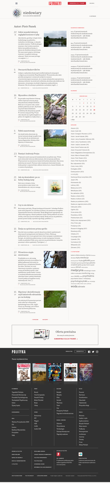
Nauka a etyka (75, 196)
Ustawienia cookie (39, 464)
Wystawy (59, 403)
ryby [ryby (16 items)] (78, 284)
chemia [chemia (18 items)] (88, 255)
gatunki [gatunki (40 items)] (86, 260)
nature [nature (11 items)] (72, 276)
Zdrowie (73, 248)
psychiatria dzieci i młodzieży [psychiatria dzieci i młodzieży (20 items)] (81, 279)
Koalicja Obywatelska (18, 430)
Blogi (80, 389)
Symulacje (74, 242)
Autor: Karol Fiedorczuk (79, 148)
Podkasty (82, 429)
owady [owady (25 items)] (76, 276)
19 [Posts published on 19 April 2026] (94, 110)
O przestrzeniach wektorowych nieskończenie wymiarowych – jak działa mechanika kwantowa (81, 35)
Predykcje (74, 226)
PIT (35, 418)
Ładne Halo (60, 476)
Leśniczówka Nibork (42, 476)
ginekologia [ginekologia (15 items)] (85, 263)
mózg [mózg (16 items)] (92, 273)
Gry (58, 408)
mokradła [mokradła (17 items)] (78, 273)
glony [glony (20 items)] (80, 265)
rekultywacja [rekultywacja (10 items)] (74, 284)
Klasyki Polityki (84, 424)
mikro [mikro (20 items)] (73, 274)
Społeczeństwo (83, 421)
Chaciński (82, 400)
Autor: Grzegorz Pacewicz (79, 134)
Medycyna (74, 188)
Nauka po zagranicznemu (79, 204)
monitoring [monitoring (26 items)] (85, 273)
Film (58, 398)
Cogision (55, 476)
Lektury (73, 185)
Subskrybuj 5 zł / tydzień (77, 3)
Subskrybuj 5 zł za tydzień (65, 339)
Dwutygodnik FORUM (17, 476)
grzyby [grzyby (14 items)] (84, 265)
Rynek (36, 412)
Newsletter (69, 351)
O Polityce (15, 464)
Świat (35, 389)
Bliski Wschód (38, 400)
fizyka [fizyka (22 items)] (81, 261)
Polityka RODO (38, 461)
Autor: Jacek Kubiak (77, 137)
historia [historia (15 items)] (88, 265)
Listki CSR (37, 429)
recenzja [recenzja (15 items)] (92, 281)
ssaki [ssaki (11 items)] (85, 284)
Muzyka (59, 395)
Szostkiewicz (83, 398)
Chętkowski (83, 403)
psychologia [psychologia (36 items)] (76, 281)
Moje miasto (83, 426)
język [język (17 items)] (92, 265)
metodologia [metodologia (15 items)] (87, 271)
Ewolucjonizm (75, 172)
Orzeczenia (74, 213)
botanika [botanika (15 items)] (82, 255)
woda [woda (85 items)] (74, 286)
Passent (81, 392)
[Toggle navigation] (16, 3)
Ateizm (73, 129)
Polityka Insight (29, 476)
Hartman (82, 395)
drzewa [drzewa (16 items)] (73, 258)
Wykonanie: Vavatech (70, 476)
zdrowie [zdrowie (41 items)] (81, 287)
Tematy (81, 440)
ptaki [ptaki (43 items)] (84, 281)
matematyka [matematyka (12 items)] (84, 267)
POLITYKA (74, 223)
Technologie (60, 429)
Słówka (73, 234)
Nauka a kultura (76, 199)
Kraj (13, 418)
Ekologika (74, 169)
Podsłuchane (75, 218)
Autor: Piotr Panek (77, 158)
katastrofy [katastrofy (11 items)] (73, 267)
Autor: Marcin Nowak (78, 156)
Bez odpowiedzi (76, 164)
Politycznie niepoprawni (79, 221)
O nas (80, 442)
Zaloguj (92, 3)
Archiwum (82, 434)
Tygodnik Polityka (17, 392)
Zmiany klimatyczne (63, 432)
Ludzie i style (83, 418)
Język (73, 180)
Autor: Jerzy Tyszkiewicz (79, 142)
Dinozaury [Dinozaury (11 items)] (93, 255)
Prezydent (15, 433)
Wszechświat (61, 426)
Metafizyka (74, 191)
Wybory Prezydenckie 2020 (20, 422)
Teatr (58, 406)
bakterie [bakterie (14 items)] (73, 255)
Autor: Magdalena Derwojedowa (81, 153)
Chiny (36, 406)
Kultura (59, 389)
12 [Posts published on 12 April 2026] (94, 107)
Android (61, 458)
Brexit (36, 392)
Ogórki (73, 210)
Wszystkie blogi (84, 406)
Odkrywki (74, 207)
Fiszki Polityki (83, 458)
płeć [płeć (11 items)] (88, 281)
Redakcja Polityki (17, 451)
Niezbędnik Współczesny (20, 400)
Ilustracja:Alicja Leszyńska (79, 177)
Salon (13, 403)
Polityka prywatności (40, 458)
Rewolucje (74, 231)
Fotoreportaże (83, 432)
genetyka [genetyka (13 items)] (79, 263)
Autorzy (81, 437)
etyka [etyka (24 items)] (78, 258)
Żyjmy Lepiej (16, 406)
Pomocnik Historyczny (19, 395)
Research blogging (77, 229)
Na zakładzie (75, 194)
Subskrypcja (80, 351)
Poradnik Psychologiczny (20, 398)
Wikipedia (74, 245)
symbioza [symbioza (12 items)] (88, 284)
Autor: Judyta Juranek (78, 145)
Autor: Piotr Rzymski (78, 161)
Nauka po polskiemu (78, 202)
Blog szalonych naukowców (27, 62)
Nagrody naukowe (62, 434)
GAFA (36, 426)
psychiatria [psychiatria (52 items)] (88, 276)
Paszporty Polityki (62, 411)
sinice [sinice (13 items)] (81, 284)
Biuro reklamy (16, 454)
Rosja (36, 403)
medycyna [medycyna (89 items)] (77, 270)
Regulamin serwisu (39, 451)
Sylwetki (74, 240)
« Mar (73, 120)
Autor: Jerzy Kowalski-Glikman (81, 139)
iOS (57, 458)
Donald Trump (38, 398)
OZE (35, 424)
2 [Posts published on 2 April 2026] (83, 103)
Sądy (13, 435)
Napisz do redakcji (17, 458)
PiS (13, 425)
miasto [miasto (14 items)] (93, 271)
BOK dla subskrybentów (19, 461)
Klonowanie (74, 183)
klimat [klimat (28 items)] (78, 267)
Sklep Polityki (83, 445)
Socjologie (74, 237)
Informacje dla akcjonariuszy (43, 467)
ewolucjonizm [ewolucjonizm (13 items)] (74, 261)
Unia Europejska (39, 395)
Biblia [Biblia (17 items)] (78, 255)
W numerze (15, 389)
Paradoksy (74, 215)
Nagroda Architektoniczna (65, 414)
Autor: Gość (75, 131)
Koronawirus (15, 412)
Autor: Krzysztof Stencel (79, 150)
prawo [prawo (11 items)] (80, 276)
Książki (59, 392)
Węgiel (36, 421)
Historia (81, 416)
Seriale (59, 400)
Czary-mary (75, 166)
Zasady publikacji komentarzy (42, 454)
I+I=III (73, 175)
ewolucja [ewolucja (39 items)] (84, 258)
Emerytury (37, 416)
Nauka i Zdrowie (61, 420)
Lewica (14, 427)
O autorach (92, 16)
